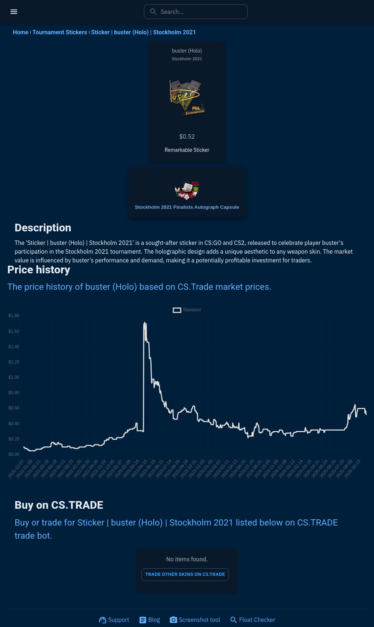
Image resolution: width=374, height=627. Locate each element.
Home (20, 32)
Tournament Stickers (60, 32)
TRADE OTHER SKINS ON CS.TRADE (185, 575)
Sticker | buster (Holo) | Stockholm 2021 (143, 32)
